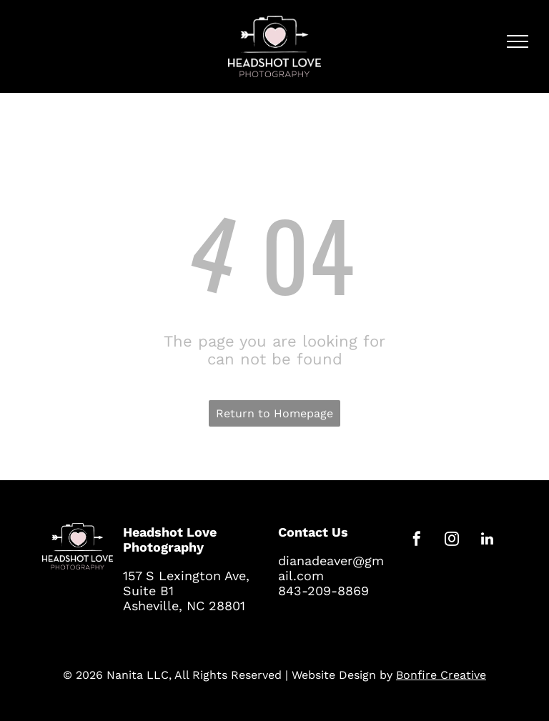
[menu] (517, 41)
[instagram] (452, 540)
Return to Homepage (274, 413)
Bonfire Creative (441, 675)
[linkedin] (487, 540)
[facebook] (416, 540)
